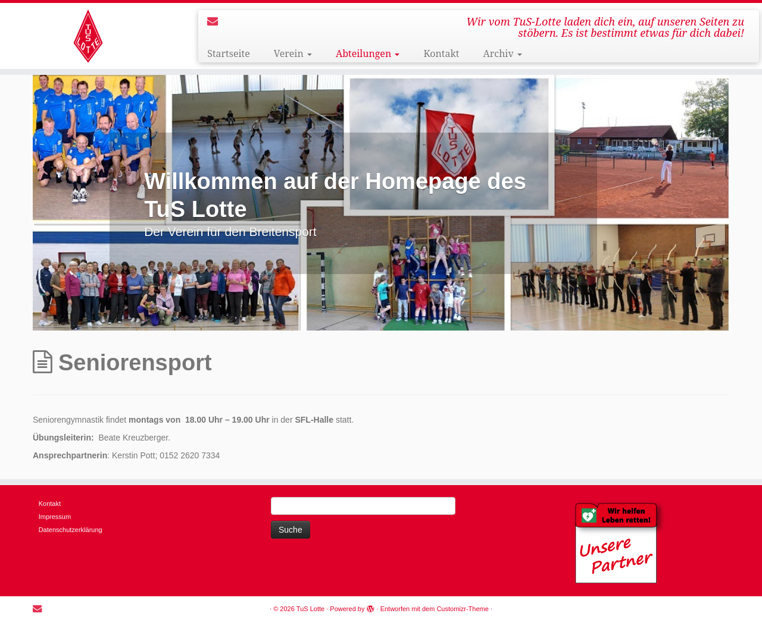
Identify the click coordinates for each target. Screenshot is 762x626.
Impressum (55, 516)
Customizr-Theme (462, 608)
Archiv (502, 53)
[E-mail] (216, 21)
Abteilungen (368, 53)
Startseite (228, 53)
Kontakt (441, 53)
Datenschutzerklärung (70, 529)
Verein (293, 53)
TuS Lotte (310, 608)
